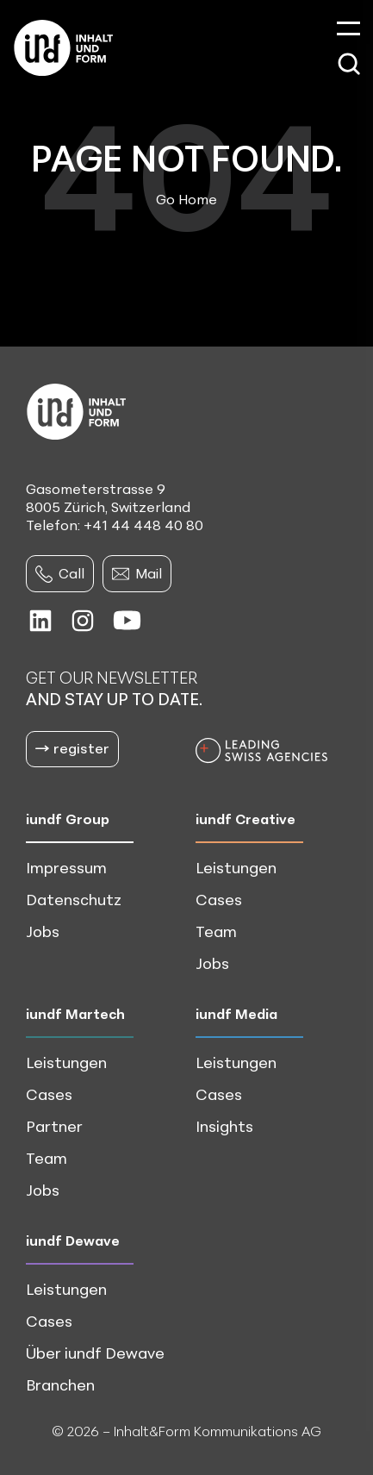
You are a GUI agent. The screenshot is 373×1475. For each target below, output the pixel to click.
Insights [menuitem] (224, 1125)
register (72, 748)
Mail (137, 573)
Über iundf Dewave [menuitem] (95, 1352)
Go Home (186, 199)
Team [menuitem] (216, 931)
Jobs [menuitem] (42, 931)
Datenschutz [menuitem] (73, 899)
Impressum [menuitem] (66, 867)
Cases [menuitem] (219, 899)
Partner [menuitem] (54, 1125)
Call (59, 573)
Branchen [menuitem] (60, 1384)
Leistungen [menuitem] (236, 867)
